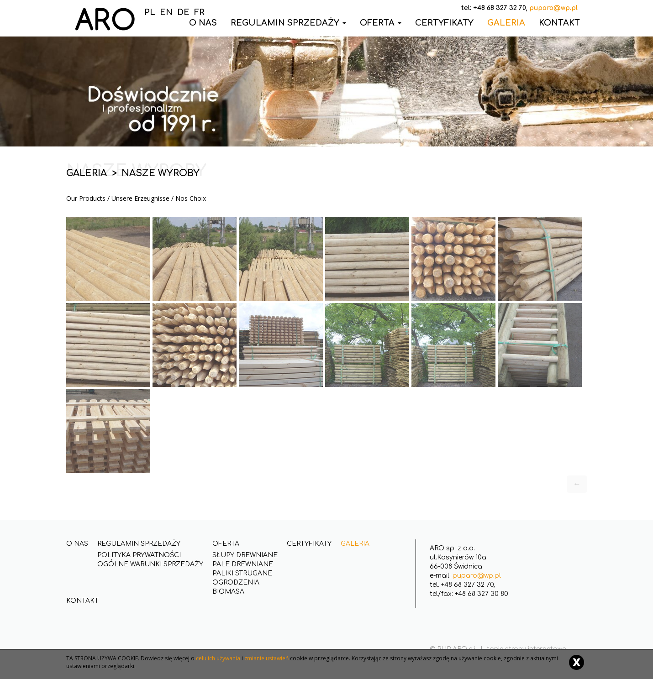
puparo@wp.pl (477, 575)
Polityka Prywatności (139, 555)
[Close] (576, 662)
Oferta (380, 22)
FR (199, 12)
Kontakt (559, 22)
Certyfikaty (444, 22)
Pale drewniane (242, 564)
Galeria (506, 22)
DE (183, 12)
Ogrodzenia (235, 582)
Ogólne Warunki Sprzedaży (150, 564)
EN (166, 12)
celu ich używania (218, 658)
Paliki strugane (242, 573)
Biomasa (228, 591)
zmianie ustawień (266, 658)
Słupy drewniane (245, 555)
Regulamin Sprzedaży (288, 22)
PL (149, 12)
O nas (77, 543)
